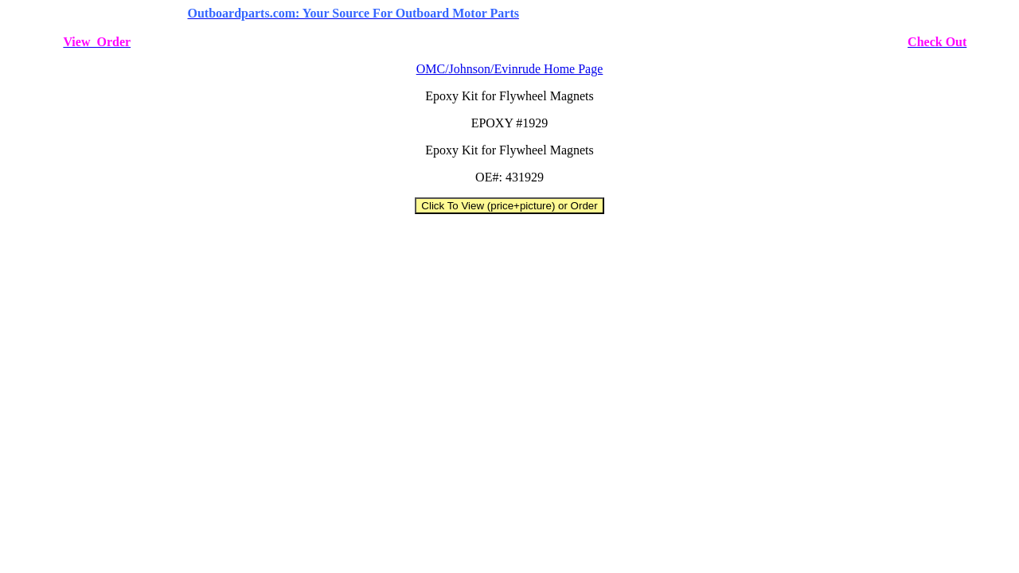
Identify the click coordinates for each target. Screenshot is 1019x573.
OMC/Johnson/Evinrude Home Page (509, 69)
